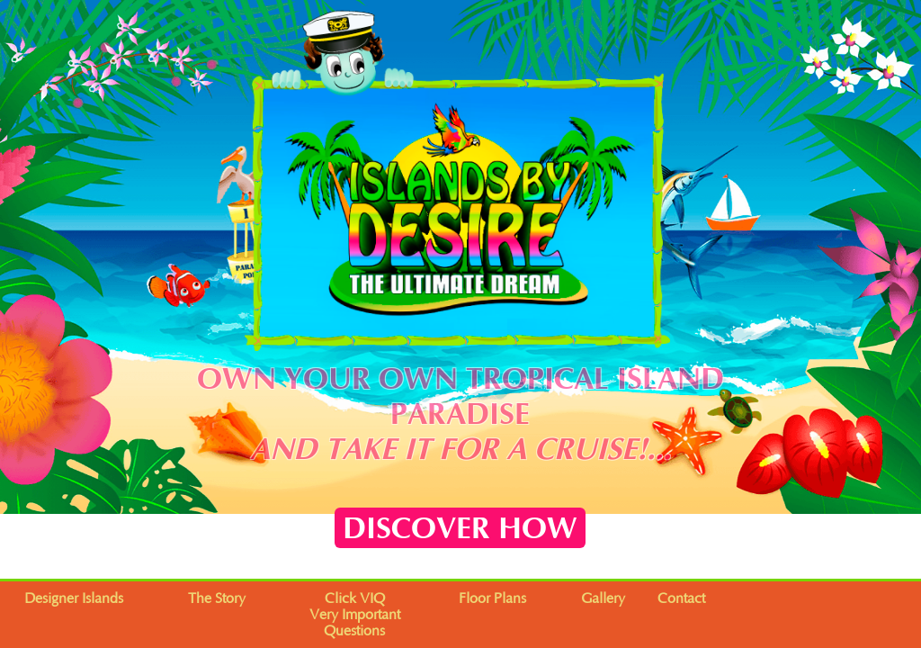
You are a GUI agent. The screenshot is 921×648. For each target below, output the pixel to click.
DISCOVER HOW (460, 528)
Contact (681, 598)
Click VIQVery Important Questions (354, 614)
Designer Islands (73, 598)
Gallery (603, 598)
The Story (217, 598)
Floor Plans (492, 598)
